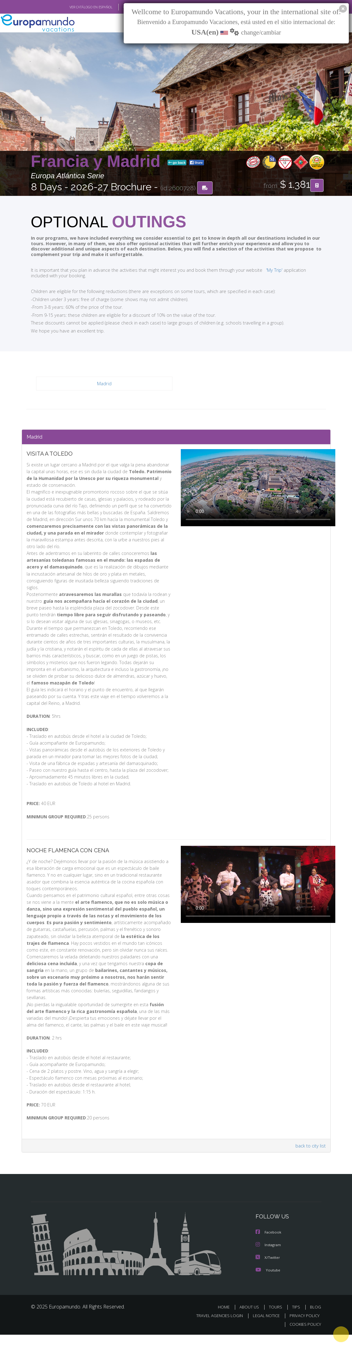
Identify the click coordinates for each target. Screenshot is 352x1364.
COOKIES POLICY (304, 1353)
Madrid (104, 383)
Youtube (268, 1299)
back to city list (309, 1175)
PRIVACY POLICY (303, 1345)
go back (177, 163)
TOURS (277, 1336)
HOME (226, 1336)
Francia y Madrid (98, 161)
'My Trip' (262, 270)
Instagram (269, 1274)
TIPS (297, 1336)
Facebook (269, 1262)
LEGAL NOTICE (263, 1345)
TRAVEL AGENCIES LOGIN (215, 1345)
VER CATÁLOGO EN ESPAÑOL (76, 7)
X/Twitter (268, 1286)
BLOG (315, 1336)
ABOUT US (251, 1336)
